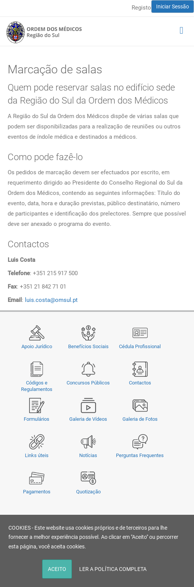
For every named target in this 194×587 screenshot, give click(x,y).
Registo (141, 7)
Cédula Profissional (140, 346)
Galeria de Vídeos (88, 419)
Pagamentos (37, 492)
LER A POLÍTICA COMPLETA (113, 569)
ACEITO (57, 569)
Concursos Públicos (88, 383)
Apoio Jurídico (36, 346)
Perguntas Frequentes (140, 455)
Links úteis (37, 455)
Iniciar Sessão (172, 6)
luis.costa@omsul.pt (51, 300)
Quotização (88, 492)
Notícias (88, 455)
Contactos (140, 383)
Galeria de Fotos (140, 419)
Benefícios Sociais (88, 346)
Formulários (36, 419)
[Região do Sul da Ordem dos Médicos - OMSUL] (44, 32)
